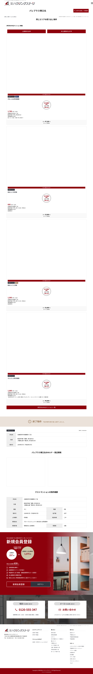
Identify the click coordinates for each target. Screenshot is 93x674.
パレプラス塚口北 (13, 16)
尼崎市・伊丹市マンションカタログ (40, 642)
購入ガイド (53, 641)
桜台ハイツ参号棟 (12, 192)
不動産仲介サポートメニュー (76, 648)
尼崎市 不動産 (6, 16)
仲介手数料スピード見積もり (57, 639)
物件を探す (53, 632)
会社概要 (72, 654)
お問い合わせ (73, 659)
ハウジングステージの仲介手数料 (77, 646)
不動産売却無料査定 (74, 637)
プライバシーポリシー (74, 661)
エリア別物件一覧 (55, 645)
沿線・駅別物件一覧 (55, 647)
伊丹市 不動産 (35, 634)
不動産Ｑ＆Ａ (54, 643)
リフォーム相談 (73, 650)
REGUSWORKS (48, 672)
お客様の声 (72, 652)
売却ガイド (72, 632)
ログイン (53, 637)
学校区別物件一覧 (55, 649)
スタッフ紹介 (73, 656)
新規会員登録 (54, 634)
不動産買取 (72, 639)
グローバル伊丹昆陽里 (13, 99)
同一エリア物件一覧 (55, 651)
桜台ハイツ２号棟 (12, 285)
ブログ (71, 663)
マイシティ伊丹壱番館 (13, 378)
